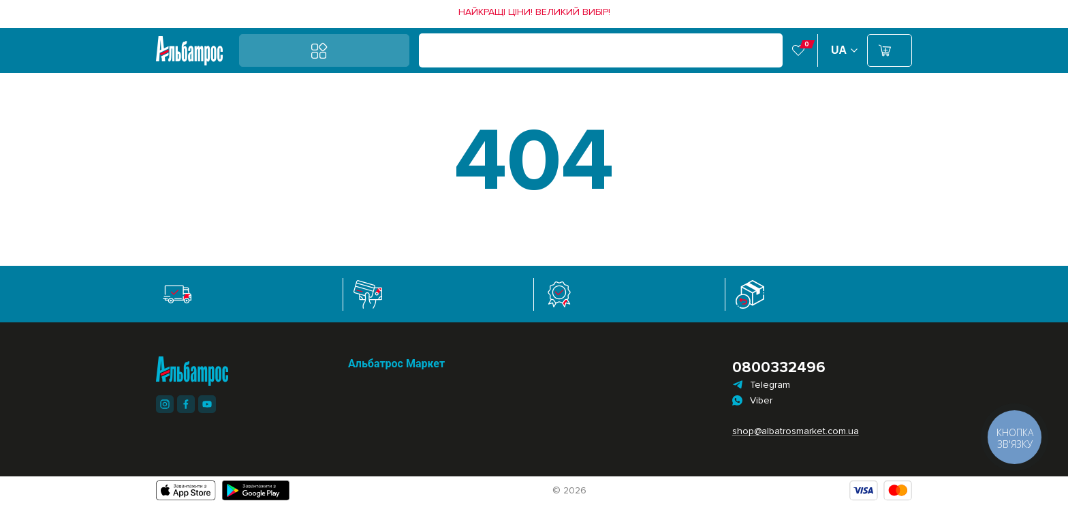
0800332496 (779, 367)
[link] (534, 12)
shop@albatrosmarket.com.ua (790, 431)
